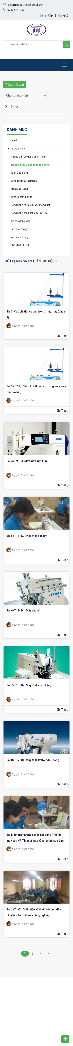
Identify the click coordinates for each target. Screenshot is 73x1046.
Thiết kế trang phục (21, 196)
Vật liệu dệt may (19, 237)
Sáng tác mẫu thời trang (24, 180)
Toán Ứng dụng (19, 172)
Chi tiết (61, 335)
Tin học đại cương (21, 221)
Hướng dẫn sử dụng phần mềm (28, 156)
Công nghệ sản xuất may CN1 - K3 (29, 212)
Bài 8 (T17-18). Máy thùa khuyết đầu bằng (32, 760)
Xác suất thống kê (21, 229)
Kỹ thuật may (18, 148)
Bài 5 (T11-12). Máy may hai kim (26, 535)
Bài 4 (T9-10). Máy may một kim (26, 461)
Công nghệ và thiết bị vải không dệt (30, 204)
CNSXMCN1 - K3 (20, 245)
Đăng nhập (46, 15)
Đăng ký (63, 15)
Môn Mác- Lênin (20, 188)
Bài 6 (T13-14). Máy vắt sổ (23, 610)
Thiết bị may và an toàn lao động (30, 164)
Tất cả (13, 140)
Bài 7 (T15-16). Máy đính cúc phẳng (28, 685)
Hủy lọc (12, 106)
